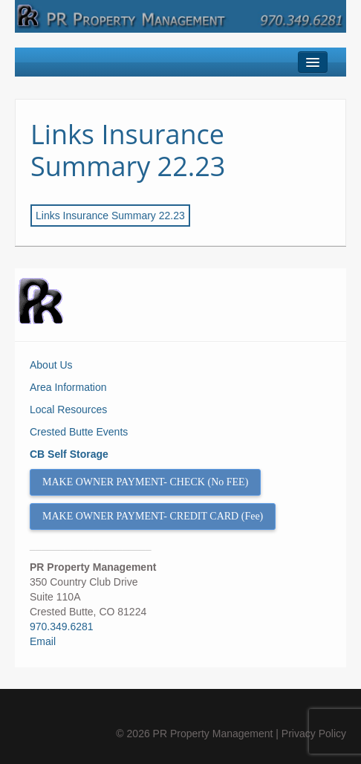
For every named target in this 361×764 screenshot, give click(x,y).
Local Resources (68, 409)
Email (43, 641)
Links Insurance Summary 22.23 (127, 150)
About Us (51, 365)
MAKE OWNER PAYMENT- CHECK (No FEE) (145, 482)
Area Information (68, 387)
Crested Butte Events (79, 432)
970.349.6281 (62, 626)
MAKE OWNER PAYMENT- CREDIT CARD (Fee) (152, 516)
